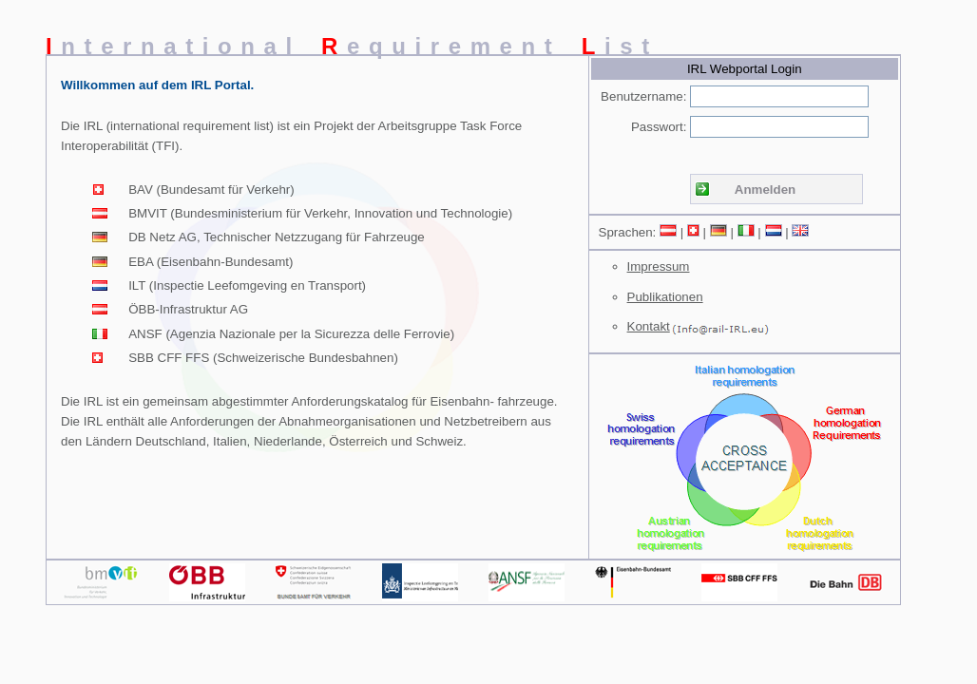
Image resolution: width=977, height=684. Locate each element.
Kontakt (648, 326)
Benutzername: (643, 96)
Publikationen (665, 297)
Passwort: (659, 127)
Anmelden (765, 189)
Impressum (658, 266)
